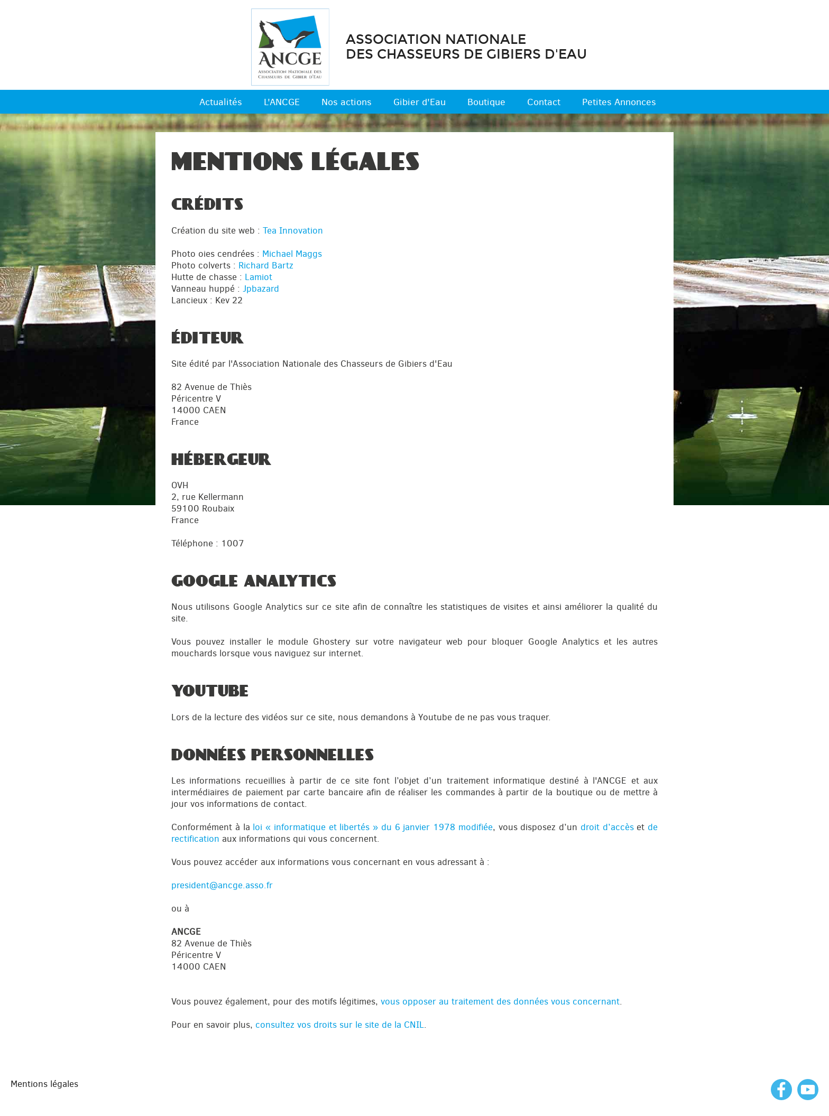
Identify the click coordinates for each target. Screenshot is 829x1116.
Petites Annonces (619, 101)
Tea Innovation (293, 230)
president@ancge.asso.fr (222, 885)
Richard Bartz (265, 265)
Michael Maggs (292, 253)
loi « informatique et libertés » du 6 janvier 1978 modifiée (373, 827)
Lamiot (258, 277)
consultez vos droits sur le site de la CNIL (339, 1024)
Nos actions (346, 101)
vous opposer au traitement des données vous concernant (500, 1001)
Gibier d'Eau (419, 101)
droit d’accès (607, 827)
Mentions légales (44, 1084)
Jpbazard (261, 288)
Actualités (220, 101)
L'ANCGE (282, 101)
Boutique (486, 101)
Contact (543, 101)
